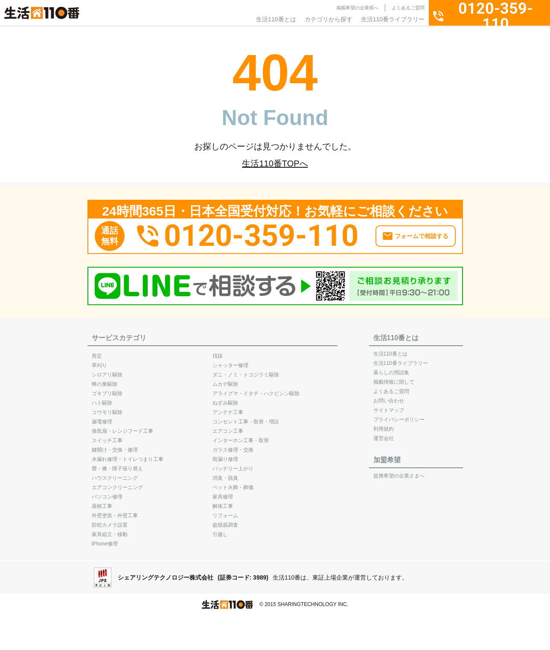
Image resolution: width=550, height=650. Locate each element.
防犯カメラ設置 (110, 521)
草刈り (99, 361)
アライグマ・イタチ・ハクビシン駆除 (256, 390)
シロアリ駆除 (107, 371)
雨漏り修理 (225, 455)
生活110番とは (276, 19)
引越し (220, 530)
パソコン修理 (107, 493)
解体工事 (222, 502)
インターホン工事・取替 (240, 437)
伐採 (217, 352)
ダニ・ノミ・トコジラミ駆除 (245, 371)
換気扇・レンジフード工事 (122, 427)
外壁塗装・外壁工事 (115, 512)
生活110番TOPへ (275, 163)
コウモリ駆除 (107, 408)
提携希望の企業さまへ (399, 472)
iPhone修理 (105, 540)
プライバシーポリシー (399, 416)
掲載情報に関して (393, 378)
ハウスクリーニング (115, 474)
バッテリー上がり (232, 465)
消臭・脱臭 (225, 474)
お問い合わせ (388, 397)
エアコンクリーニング (117, 484)
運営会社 (383, 434)
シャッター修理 (230, 361)
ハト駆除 (102, 399)
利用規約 (383, 425)
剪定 (97, 352)
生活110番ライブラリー (393, 19)
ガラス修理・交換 (232, 446)
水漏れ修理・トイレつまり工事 (127, 455)
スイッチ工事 (107, 437)
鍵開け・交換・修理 (115, 446)
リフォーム (225, 512)
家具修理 (222, 493)
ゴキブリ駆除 (107, 390)
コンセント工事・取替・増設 (245, 418)
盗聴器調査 (225, 521)
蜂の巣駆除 (104, 380)
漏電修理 (102, 418)
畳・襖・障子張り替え (117, 465)
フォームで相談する (421, 232)
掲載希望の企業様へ (357, 7)
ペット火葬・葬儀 (232, 484)
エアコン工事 (227, 427)
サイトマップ (388, 406)
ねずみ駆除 (225, 399)
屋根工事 (102, 502)
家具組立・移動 (110, 530)
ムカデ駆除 (225, 380)
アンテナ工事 (227, 408)
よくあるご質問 (408, 7)
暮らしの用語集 (391, 369)
